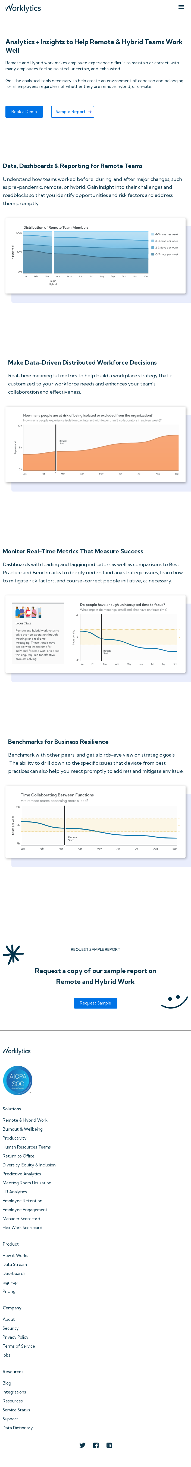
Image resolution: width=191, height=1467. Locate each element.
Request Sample (95, 1003)
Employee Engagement (25, 1209)
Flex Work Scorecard (22, 1227)
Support (10, 1418)
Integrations (14, 1392)
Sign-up (10, 1282)
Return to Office (19, 1156)
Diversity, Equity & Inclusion (29, 1165)
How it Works (15, 1255)
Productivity (15, 1138)
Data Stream (15, 1264)
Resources (13, 1401)
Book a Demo (24, 111)
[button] (181, 7)
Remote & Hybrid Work (25, 1120)
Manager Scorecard (21, 1218)
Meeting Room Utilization (27, 1182)
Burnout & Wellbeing (23, 1129)
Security (11, 1328)
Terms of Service (19, 1346)
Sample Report (71, 111)
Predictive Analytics (22, 1173)
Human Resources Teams (27, 1147)
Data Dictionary (18, 1427)
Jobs (6, 1355)
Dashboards (14, 1273)
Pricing (9, 1291)
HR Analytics (15, 1191)
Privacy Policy (16, 1337)
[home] (22, 6)
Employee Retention (22, 1200)
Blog (7, 1383)
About (9, 1319)
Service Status (16, 1409)
